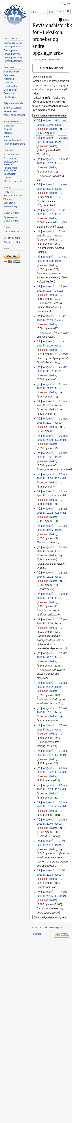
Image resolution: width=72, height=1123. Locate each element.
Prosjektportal (10, 158)
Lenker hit (8, 192)
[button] (51, 68)
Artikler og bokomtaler (14, 115)
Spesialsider (9, 203)
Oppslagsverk (10, 217)
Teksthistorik (9, 93)
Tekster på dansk (11, 46)
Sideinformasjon (11, 206)
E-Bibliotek (8, 125)
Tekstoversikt (9, 75)
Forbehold (36, 934)
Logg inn (65, 3)
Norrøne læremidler (13, 140)
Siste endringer (10, 90)
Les (51, 12)
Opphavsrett (9, 174)
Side (33, 12)
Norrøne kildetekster (13, 43)
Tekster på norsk (11, 50)
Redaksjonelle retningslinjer (10, 169)
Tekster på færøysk (12, 61)
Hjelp (66, 19)
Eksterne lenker (11, 220)
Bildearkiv (8, 129)
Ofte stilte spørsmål (12, 181)
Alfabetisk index (11, 71)
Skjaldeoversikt (10, 111)
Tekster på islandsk (12, 57)
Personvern (37, 927)
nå (39, 137)
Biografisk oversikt (12, 107)
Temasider (8, 82)
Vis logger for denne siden (47, 59)
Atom (9, 199)
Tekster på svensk (12, 54)
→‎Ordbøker (44, 175)
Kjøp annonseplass (12, 231)
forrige (46, 120)
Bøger (6, 136)
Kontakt (7, 177)
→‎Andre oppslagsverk (50, 273)
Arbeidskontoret (11, 154)
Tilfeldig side (9, 97)
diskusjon (43, 128)
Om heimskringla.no (53, 927)
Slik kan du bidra (11, 242)
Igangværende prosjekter (10, 163)
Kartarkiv (7, 133)
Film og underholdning (14, 144)
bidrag (54, 128)
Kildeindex (8, 79)
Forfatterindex (10, 86)
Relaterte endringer (12, 195)
